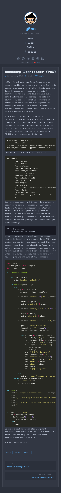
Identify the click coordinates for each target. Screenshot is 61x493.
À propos (30, 52)
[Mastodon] (18, 58)
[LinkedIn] (33, 58)
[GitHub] (23, 58)
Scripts (40, 76)
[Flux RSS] (42, 58)
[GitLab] (28, 58)
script (8, 452)
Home (30, 38)
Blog (30, 43)
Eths (38, 63)
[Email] (37, 58)
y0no (31, 28)
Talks (30, 47)
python (17, 452)
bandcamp (27, 452)
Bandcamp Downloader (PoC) (30, 71)
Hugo (31, 63)
